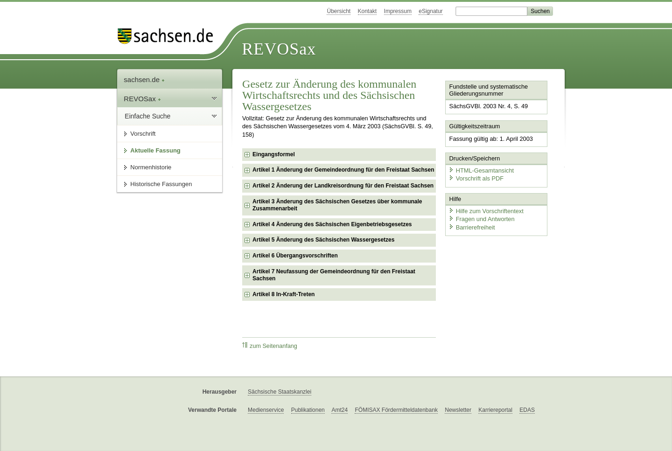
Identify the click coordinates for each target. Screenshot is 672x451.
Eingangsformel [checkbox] (273, 154)
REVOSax (279, 49)
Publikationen (308, 410)
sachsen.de (144, 79)
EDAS (527, 410)
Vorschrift (142, 133)
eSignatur (430, 11)
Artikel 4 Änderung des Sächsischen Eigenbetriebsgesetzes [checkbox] (332, 224)
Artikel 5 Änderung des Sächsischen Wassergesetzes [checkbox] (323, 239)
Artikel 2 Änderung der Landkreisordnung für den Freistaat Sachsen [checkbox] (343, 185)
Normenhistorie (150, 167)
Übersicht (338, 11)
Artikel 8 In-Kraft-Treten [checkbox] (283, 294)
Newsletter (458, 410)
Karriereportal (495, 410)
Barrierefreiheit (471, 227)
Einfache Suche (147, 116)
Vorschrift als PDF (476, 178)
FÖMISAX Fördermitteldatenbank (396, 410)
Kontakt (367, 11)
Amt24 (339, 410)
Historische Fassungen (161, 183)
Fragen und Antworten (481, 218)
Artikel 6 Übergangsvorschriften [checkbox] (295, 255)
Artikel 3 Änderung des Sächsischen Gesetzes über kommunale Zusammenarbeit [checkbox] (337, 205)
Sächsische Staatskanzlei (279, 392)
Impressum (398, 11)
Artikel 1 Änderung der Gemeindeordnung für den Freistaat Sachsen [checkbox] (343, 170)
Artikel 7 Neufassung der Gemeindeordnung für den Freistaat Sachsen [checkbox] (333, 275)
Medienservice (266, 410)
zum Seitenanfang (269, 345)
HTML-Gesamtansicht (481, 170)
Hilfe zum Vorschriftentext (486, 211)
